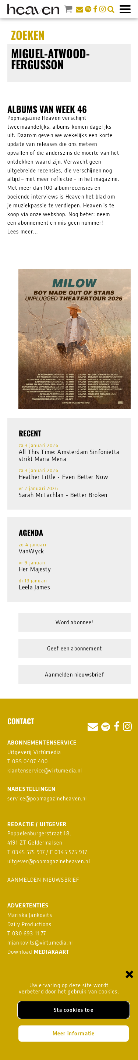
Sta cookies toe (73, 1010)
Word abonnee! (74, 622)
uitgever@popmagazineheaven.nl (48, 861)
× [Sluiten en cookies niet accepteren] (129, 974)
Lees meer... (22, 231)
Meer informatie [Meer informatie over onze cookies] (74, 1033)
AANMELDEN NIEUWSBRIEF (43, 880)
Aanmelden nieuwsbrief (74, 674)
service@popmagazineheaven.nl (47, 798)
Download (38, 952)
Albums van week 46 (47, 108)
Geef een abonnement (74, 648)
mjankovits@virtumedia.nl (40, 942)
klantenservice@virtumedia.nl (44, 770)
